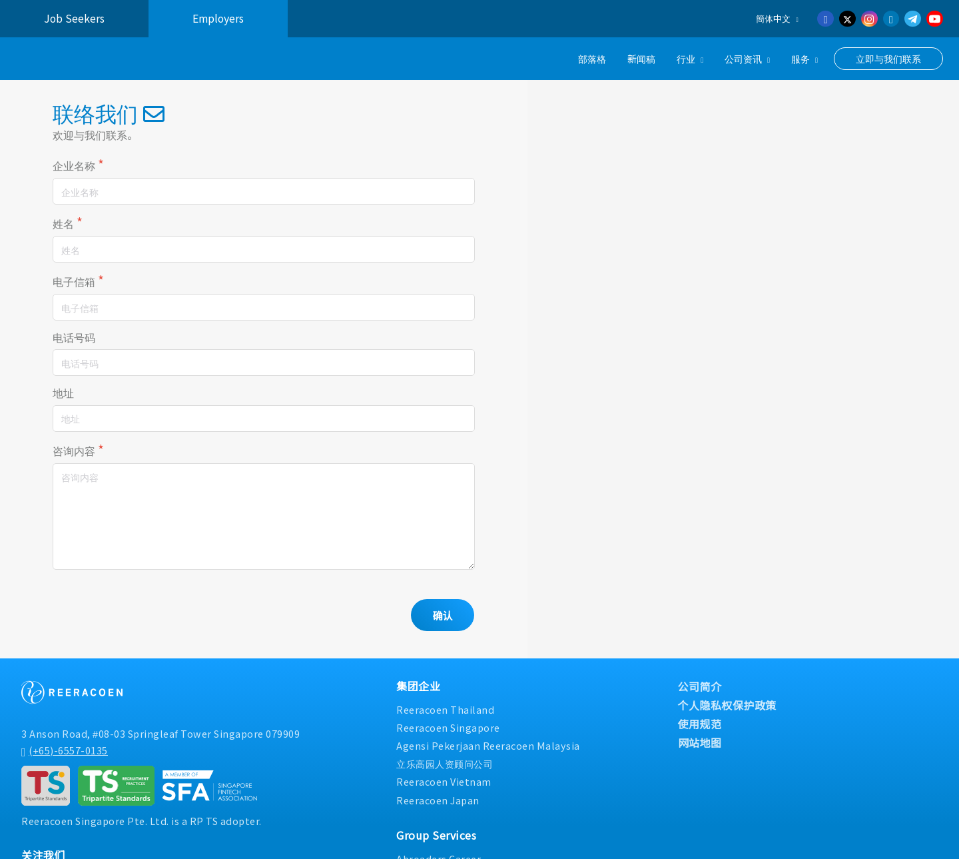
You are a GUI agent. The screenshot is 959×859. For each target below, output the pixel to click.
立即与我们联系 (888, 58)
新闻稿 (641, 58)
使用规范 (700, 725)
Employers (218, 18)
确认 (442, 616)
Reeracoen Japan (438, 801)
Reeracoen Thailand (445, 711)
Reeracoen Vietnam (443, 783)
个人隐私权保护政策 (727, 706)
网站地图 (700, 743)
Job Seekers (74, 18)
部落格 (592, 58)
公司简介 (700, 687)
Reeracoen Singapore (448, 729)
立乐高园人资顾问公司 (444, 765)
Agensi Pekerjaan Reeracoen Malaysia (488, 747)
